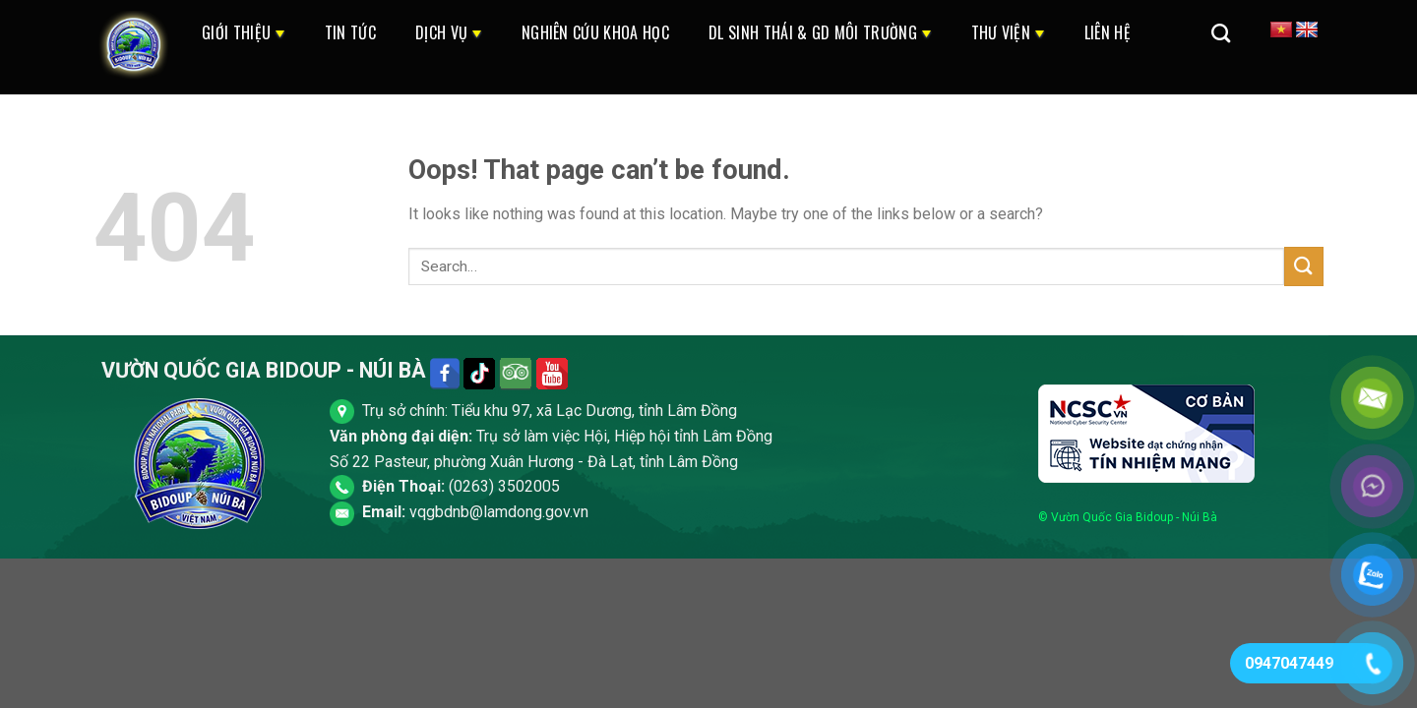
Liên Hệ (1107, 32)
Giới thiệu (243, 32)
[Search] (1220, 33)
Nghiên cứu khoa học (595, 32)
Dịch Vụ (448, 32)
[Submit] (1304, 266)
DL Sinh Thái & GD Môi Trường (820, 32)
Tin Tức (350, 32)
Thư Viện (1008, 32)
